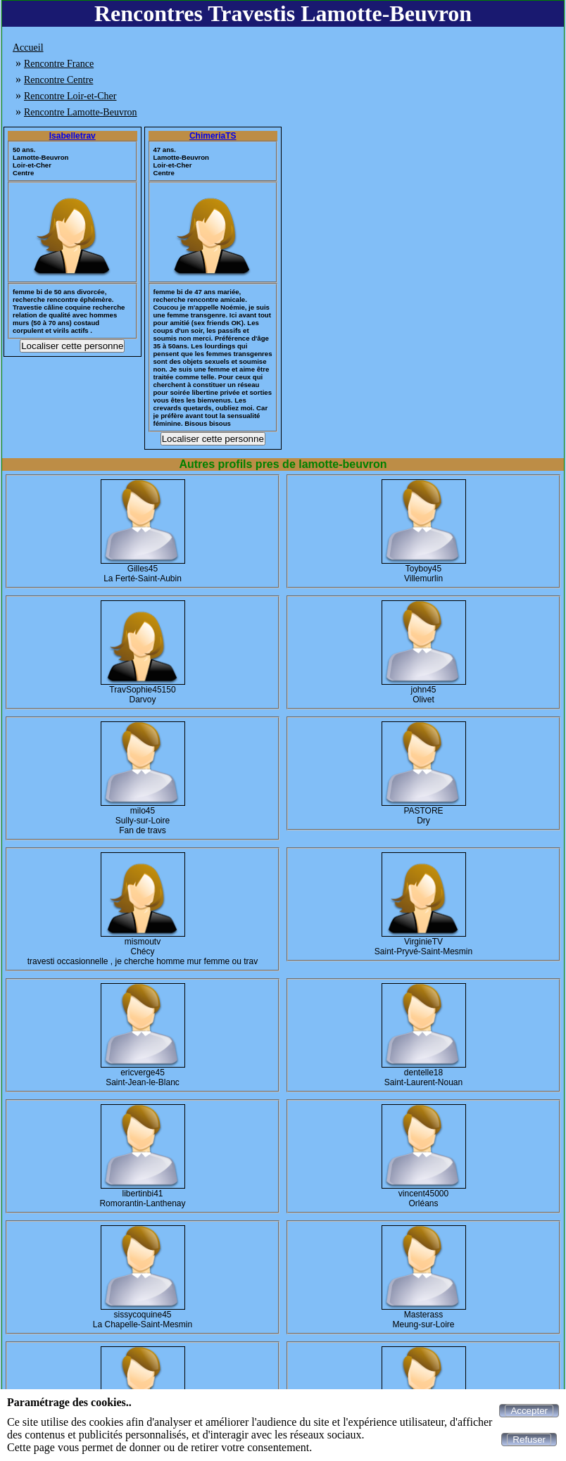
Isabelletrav (72, 136)
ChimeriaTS (213, 136)
